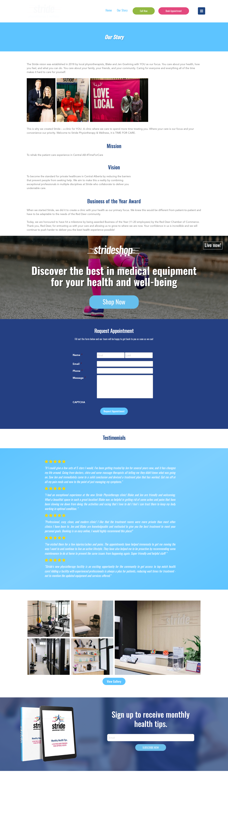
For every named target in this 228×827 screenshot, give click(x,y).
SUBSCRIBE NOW (150, 747)
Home (109, 10)
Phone (77, 371)
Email (77, 364)
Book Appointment (174, 11)
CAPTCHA (79, 402)
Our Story (122, 10)
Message (79, 377)
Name (77, 355)
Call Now (143, 11)
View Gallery (114, 681)
